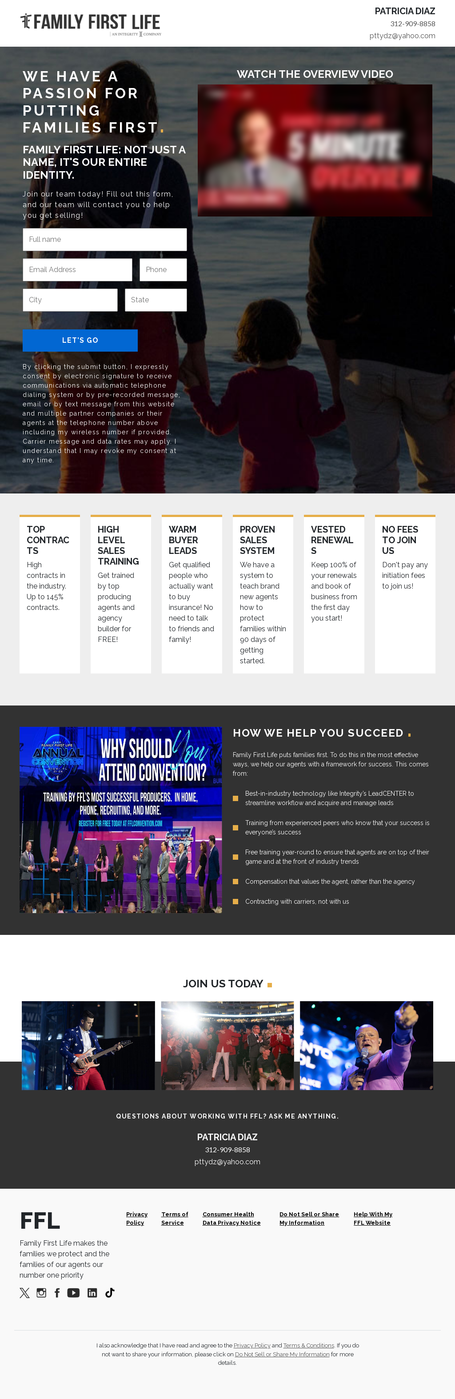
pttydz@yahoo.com (402, 36)
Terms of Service (174, 1218)
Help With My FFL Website (373, 1218)
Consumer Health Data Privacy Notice (232, 1218)
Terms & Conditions (308, 1345)
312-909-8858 (412, 23)
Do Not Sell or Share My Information (309, 1218)
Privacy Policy (137, 1218)
